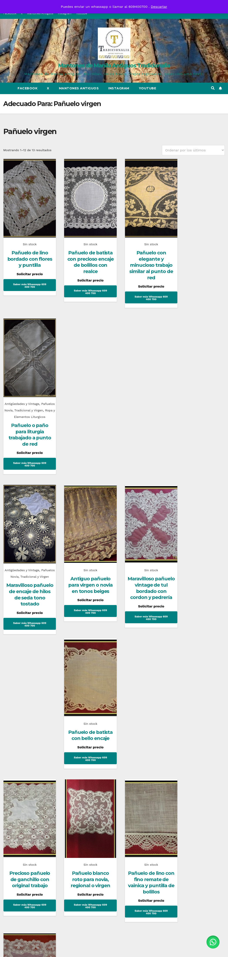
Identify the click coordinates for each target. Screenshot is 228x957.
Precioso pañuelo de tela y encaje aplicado (199, 593)
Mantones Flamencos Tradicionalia (27, 717)
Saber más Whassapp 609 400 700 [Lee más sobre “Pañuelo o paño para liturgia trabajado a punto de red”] (199, 305)
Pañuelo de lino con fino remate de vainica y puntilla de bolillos (142, 583)
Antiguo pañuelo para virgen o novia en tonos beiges (85, 423)
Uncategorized (77, 705)
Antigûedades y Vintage (199, 238)
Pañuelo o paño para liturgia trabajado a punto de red (199, 275)
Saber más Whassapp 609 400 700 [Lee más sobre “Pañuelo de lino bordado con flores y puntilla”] (27, 279)
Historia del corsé (80, 714)
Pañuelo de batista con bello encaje (199, 420)
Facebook (27, 88)
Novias (182, 705)
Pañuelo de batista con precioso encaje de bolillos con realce (85, 256)
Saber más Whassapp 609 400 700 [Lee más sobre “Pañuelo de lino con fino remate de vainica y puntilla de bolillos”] (142, 613)
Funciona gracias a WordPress (88, 949)
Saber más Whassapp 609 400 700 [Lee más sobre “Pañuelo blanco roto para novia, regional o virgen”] (85, 606)
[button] (213, 88)
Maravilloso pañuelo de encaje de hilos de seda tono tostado (27, 436)
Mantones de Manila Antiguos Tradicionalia (114, 65)
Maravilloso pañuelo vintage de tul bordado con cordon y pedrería (142, 426)
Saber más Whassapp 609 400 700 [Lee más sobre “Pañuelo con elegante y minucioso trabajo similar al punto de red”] (142, 292)
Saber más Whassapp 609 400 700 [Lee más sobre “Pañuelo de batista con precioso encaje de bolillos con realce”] (85, 285)
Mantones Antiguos (79, 88)
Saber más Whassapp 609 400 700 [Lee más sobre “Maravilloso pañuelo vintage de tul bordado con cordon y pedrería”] (142, 458)
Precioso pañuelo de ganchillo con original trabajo (27, 580)
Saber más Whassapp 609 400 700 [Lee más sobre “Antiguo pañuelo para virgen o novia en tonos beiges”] (85, 452)
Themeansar (152, 949)
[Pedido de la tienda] (193, 150)
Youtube (147, 88)
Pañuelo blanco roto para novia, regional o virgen (85, 580)
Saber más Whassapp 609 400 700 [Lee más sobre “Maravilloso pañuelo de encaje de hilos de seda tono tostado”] (27, 465)
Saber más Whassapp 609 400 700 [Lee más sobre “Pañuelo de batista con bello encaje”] (199, 446)
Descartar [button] (159, 7)
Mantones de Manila (135, 705)
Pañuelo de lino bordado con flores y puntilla (28, 253)
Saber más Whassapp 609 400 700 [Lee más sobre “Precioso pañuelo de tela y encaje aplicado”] (199, 619)
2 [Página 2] (114, 648)
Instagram (118, 88)
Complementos (21, 705)
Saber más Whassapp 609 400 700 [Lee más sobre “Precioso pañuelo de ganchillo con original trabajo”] (27, 606)
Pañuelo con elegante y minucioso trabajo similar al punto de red (142, 259)
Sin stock (28, 238)
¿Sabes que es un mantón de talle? (140, 717)
